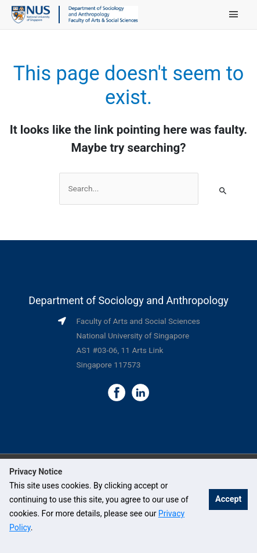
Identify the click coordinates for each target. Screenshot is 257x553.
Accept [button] (228, 499)
